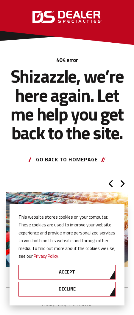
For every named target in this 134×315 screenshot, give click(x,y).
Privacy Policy (46, 256)
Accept (67, 271)
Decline (67, 288)
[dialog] (67, 254)
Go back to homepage (67, 159)
